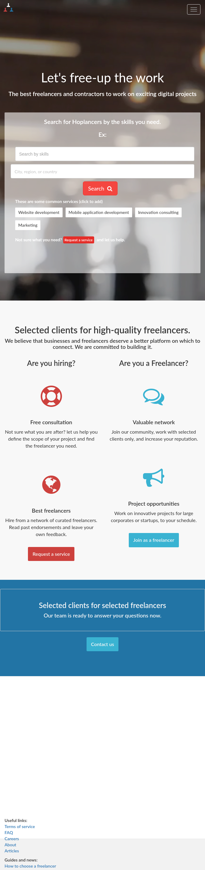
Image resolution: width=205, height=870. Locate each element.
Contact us (102, 644)
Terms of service (20, 826)
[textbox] (104, 154)
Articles (12, 850)
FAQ (9, 832)
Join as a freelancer (153, 540)
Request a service (79, 240)
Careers (12, 838)
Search (100, 188)
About (10, 844)
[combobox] (104, 154)
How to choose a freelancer (30, 865)
